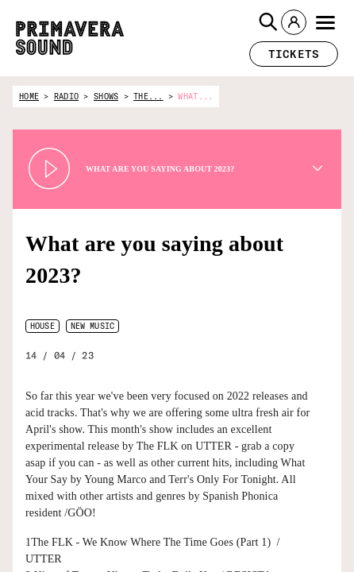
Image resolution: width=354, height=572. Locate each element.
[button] (268, 22)
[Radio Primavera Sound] (296, 547)
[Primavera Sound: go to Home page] (70, 38)
